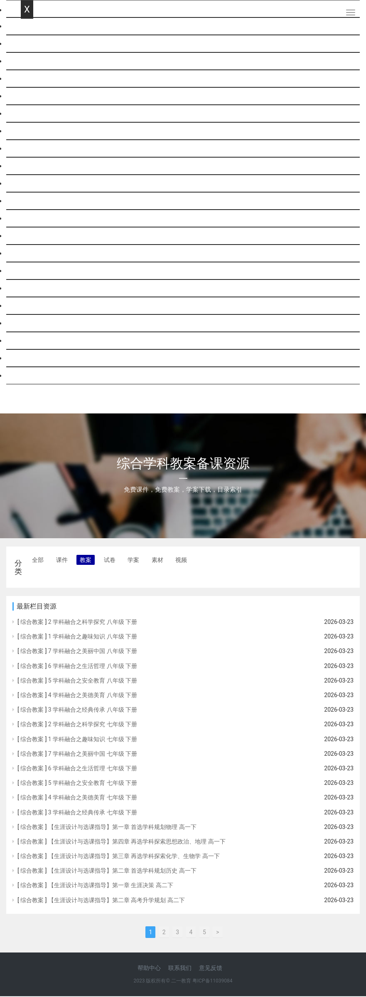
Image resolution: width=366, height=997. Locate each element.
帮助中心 (149, 968)
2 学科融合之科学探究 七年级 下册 (92, 725)
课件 (62, 560)
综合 (27, 219)
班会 (27, 306)
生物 (27, 201)
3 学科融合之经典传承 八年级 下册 (92, 710)
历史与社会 (37, 341)
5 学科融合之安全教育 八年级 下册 (92, 681)
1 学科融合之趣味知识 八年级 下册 (92, 637)
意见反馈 (210, 968)
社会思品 (34, 358)
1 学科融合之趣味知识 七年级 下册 (92, 740)
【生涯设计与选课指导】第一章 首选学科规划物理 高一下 (122, 827)
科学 (27, 96)
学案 (133, 560)
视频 (181, 560)
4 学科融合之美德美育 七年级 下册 (92, 798)
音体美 (31, 288)
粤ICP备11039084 (212, 982)
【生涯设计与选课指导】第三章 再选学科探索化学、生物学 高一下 (134, 857)
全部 (38, 560)
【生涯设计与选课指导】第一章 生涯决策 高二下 (110, 886)
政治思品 (34, 166)
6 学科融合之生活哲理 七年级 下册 (92, 769)
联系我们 (180, 968)
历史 (27, 149)
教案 (85, 560)
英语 (27, 79)
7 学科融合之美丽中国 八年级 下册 (92, 652)
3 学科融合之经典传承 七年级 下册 (92, 813)
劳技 (27, 271)
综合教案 (32, 622)
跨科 (27, 376)
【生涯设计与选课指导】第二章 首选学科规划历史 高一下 (122, 871)
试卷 (109, 560)
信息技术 (34, 236)
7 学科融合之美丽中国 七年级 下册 (92, 754)
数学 (27, 61)
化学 (27, 131)
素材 (157, 560)
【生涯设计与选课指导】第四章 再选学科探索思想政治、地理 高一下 (137, 842)
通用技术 (34, 253)
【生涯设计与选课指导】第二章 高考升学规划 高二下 (116, 901)
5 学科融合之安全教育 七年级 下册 (92, 783)
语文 (27, 44)
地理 (27, 184)
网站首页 (34, 26)
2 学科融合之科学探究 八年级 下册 (92, 622)
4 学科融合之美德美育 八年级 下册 (92, 696)
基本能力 (34, 323)
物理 (27, 114)
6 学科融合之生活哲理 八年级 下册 (92, 666)
